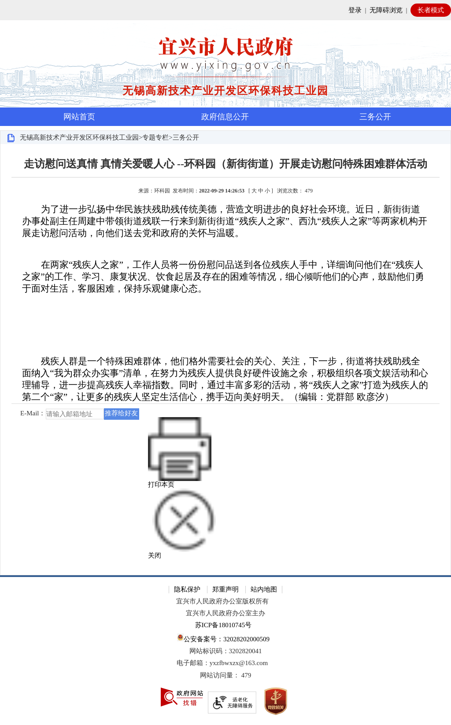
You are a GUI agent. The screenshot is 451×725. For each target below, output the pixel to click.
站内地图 (264, 589)
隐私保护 (187, 589)
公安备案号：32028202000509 (223, 638)
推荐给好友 (121, 413)
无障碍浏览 (386, 10)
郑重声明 (225, 589)
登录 (355, 10)
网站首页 (79, 116)
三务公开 (375, 116)
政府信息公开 (225, 116)
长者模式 (431, 10)
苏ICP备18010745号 (223, 625)
